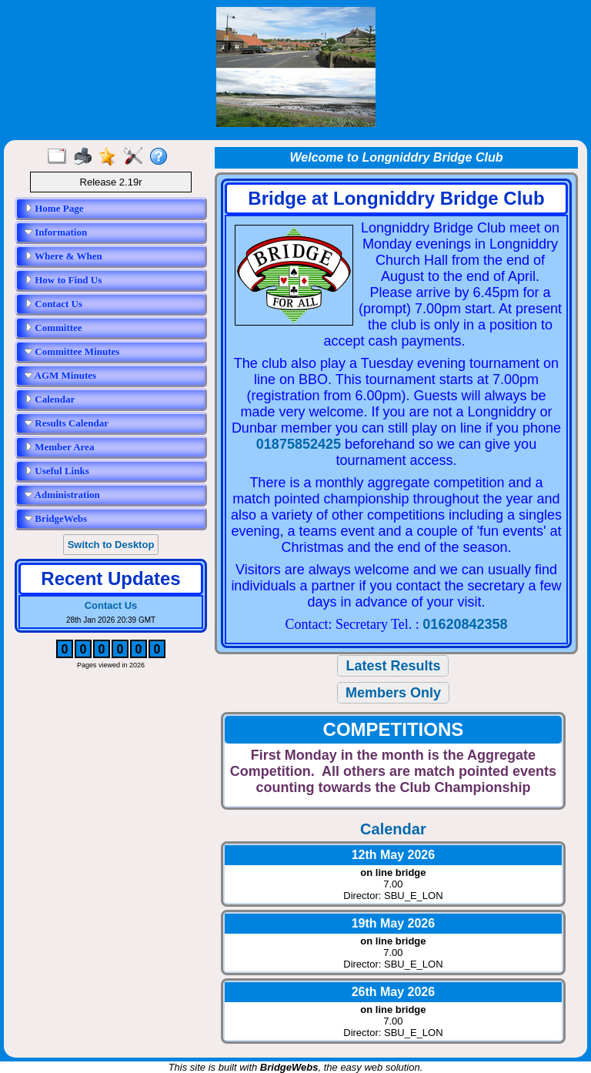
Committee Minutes (72, 351)
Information (56, 232)
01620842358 (464, 624)
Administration (62, 494)
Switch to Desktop (111, 544)
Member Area (59, 447)
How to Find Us (63, 280)
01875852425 (298, 444)
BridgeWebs (56, 518)
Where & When (63, 256)
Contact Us (53, 303)
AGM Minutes (60, 375)
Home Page (54, 208)
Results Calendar (67, 423)
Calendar (50, 399)
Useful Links (57, 470)
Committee (53, 327)
